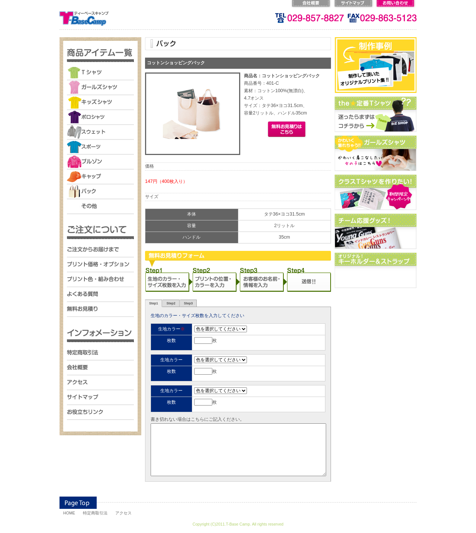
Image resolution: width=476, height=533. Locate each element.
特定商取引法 (95, 513)
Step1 (153, 303)
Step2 (171, 303)
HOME (69, 513)
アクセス (123, 513)
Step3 (188, 303)
